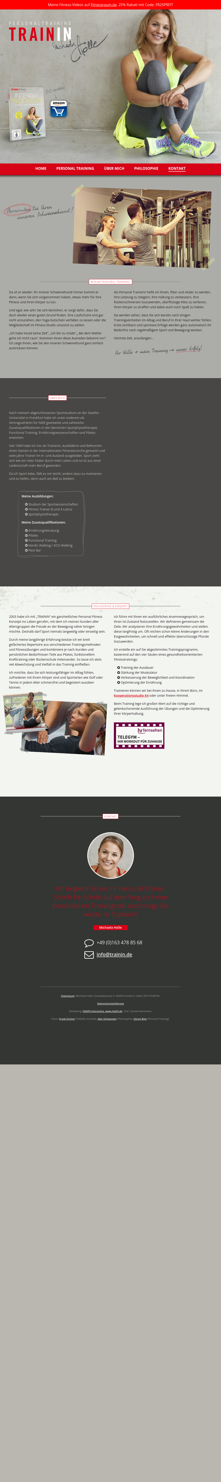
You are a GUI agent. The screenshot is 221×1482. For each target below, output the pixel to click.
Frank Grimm (67, 1018)
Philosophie (146, 168)
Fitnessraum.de (104, 4)
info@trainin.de (114, 954)
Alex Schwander (107, 1018)
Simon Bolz (140, 1018)
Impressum (67, 995)
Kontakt (177, 168)
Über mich (114, 168)
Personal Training (75, 168)
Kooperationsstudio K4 (131, 695)
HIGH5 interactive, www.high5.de (102, 1011)
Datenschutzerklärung (110, 1003)
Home (40, 168)
